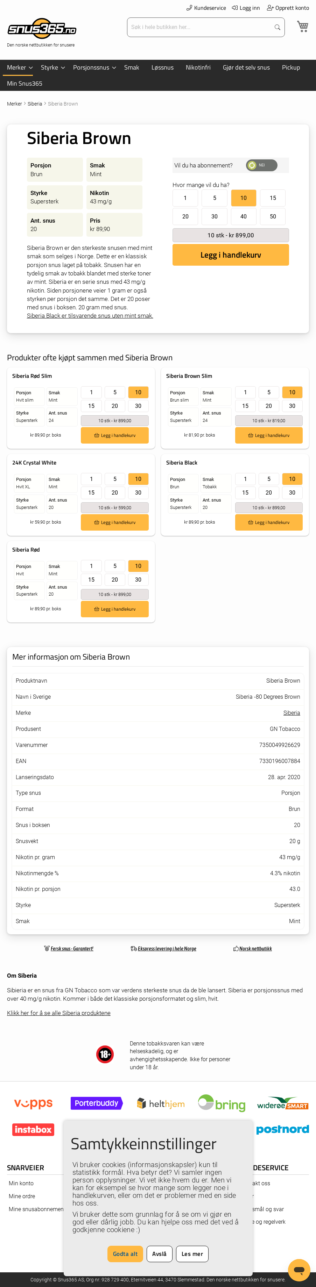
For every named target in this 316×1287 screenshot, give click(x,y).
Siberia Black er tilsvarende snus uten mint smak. (90, 315)
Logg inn (245, 8)
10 (243, 198)
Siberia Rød (26, 549)
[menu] (158, 75)
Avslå (159, 1253)
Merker (15, 104)
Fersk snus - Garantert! (72, 948)
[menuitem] (18, 68)
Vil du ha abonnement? (203, 165)
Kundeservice (205, 8)
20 (185, 216)
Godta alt (125, 1253)
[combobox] (199, 27)
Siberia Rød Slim (32, 376)
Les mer (192, 1253)
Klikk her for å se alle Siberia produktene (59, 1012)
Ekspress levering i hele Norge (167, 948)
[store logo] (42, 32)
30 (214, 216)
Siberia (35, 104)
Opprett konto (288, 8)
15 (273, 198)
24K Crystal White (34, 462)
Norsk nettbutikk (255, 948)
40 (243, 216)
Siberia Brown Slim (189, 376)
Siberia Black (181, 462)
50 (273, 216)
